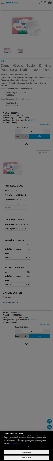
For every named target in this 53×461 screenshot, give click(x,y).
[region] (26, 446)
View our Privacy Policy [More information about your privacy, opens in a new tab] (15, 443)
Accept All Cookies (26, 457)
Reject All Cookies (26, 452)
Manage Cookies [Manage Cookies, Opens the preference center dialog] (26, 446)
